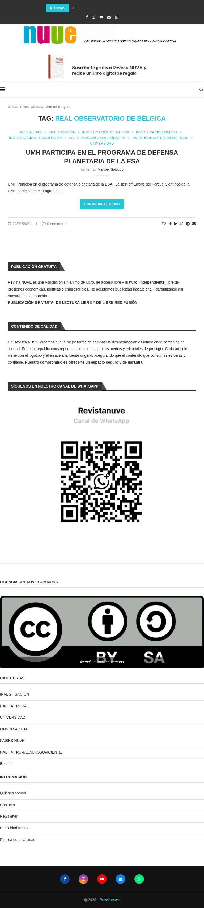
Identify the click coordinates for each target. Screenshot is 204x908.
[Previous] (73, 8)
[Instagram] (93, 17)
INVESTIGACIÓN (14, 694)
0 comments (54, 224)
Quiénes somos (13, 793)
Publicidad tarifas (14, 828)
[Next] (79, 8)
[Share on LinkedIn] (175, 224)
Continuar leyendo (102, 204)
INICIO (13, 107)
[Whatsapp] (116, 17)
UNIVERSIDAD (13, 717)
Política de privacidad (17, 840)
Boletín (6, 764)
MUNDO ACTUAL (14, 729)
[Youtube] (101, 17)
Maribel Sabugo (110, 169)
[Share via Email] (194, 224)
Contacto (7, 805)
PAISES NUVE (12, 740)
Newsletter (9, 816)
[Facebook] (87, 17)
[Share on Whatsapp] (181, 224)
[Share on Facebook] (170, 224)
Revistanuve (109, 900)
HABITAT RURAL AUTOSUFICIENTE (31, 752)
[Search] (201, 89)
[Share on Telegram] (188, 224)
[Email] (109, 17)
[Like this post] (164, 224)
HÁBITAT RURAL (14, 706)
